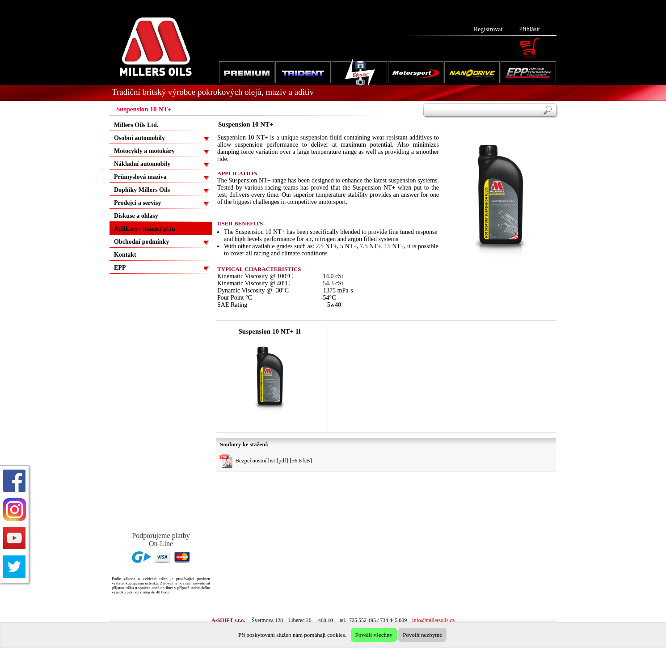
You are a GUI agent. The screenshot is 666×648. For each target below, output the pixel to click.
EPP (120, 267)
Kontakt (125, 254)
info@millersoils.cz (433, 620)
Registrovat (488, 29)
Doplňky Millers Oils (142, 189)
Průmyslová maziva (140, 177)
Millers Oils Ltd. (136, 125)
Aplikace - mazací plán (144, 228)
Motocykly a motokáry (144, 151)
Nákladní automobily (142, 164)
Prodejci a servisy (137, 202)
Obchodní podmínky (141, 241)
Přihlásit (529, 29)
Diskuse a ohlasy (136, 215)
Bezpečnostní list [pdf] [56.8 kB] (265, 461)
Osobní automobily (139, 138)
